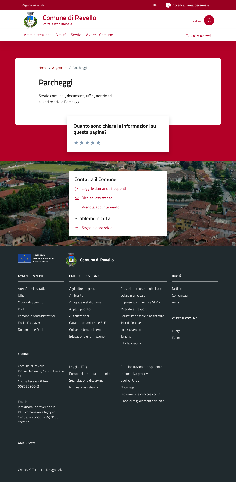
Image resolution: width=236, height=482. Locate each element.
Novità (61, 35)
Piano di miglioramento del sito (142, 400)
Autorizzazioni (79, 315)
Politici (22, 309)
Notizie (177, 288)
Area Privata (26, 442)
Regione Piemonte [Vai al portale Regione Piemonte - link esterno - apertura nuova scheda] (33, 5)
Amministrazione (38, 35)
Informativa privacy (134, 373)
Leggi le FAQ (78, 366)
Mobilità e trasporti (134, 309)
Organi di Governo (30, 302)
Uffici (21, 295)
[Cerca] (209, 20)
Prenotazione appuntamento (89, 373)
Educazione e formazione (87, 336)
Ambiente (76, 295)
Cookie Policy (130, 380)
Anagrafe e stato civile (85, 302)
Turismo (126, 336)
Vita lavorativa (131, 343)
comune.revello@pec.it (41, 412)
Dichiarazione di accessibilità (140, 394)
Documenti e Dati (30, 329)
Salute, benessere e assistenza (142, 315)
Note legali (128, 387)
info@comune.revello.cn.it (36, 406)
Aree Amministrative (32, 288)
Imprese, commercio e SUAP (140, 302)
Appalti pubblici (80, 309)
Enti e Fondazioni (30, 322)
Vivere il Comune (99, 35)
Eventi (176, 337)
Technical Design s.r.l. (47, 469)
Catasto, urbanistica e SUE (88, 322)
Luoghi (176, 330)
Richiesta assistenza (83, 387)
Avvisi (176, 302)
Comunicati (180, 295)
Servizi (76, 35)
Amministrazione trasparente (141, 366)
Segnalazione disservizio (86, 380)
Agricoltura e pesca (82, 288)
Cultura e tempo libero (85, 329)
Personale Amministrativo (36, 315)
